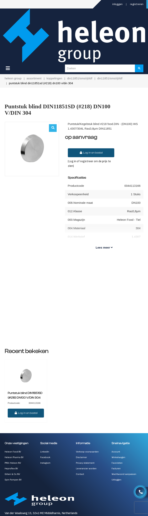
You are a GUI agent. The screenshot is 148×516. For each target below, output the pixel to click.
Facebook (45, 457)
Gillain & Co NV (12, 474)
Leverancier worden (86, 468)
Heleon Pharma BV (14, 457)
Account (116, 451)
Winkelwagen (118, 457)
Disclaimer (81, 457)
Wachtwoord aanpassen (124, 474)
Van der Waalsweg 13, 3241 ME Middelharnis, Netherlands (41, 513)
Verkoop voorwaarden (87, 451)
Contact (80, 474)
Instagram (45, 463)
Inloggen (117, 4)
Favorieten (117, 463)
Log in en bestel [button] (91, 152)
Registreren (136, 4)
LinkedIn (44, 451)
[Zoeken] (139, 68)
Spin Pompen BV (13, 479)
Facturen (116, 468)
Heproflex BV (11, 468)
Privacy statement (85, 463)
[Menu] (8, 68)
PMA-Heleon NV (13, 463)
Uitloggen (116, 479)
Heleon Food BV (13, 451)
